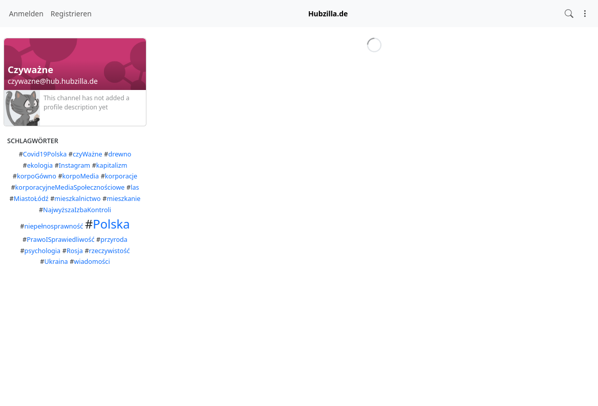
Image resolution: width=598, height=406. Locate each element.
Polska (111, 224)
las (135, 187)
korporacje (121, 176)
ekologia (40, 165)
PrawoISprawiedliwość (60, 239)
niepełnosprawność (53, 226)
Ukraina (56, 261)
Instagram (74, 165)
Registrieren (71, 13)
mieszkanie (123, 198)
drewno (120, 154)
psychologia (43, 250)
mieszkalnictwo (77, 198)
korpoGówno (36, 176)
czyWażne (87, 154)
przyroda (113, 239)
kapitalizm (111, 165)
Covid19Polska (45, 154)
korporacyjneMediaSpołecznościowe (70, 187)
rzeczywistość (109, 250)
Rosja (75, 250)
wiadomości (92, 261)
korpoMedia (80, 176)
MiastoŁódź (31, 198)
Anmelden (26, 13)
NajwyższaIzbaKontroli (77, 210)
